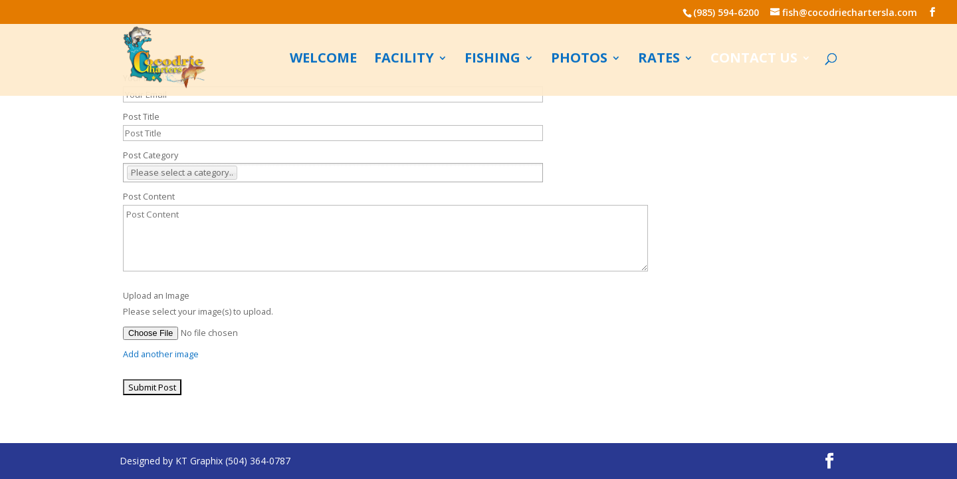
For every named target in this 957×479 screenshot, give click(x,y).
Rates (659, 60)
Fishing (492, 60)
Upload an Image (156, 295)
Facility (404, 60)
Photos (579, 60)
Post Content (149, 196)
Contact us (754, 60)
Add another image (161, 354)
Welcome (323, 60)
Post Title (141, 116)
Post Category (150, 155)
